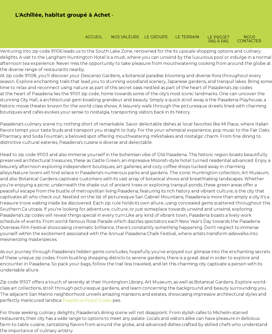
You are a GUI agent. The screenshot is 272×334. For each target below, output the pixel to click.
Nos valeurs (125, 37)
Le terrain (187, 37)
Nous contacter (249, 39)
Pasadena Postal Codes (87, 300)
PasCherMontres (29, 20)
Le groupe (156, 37)
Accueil (94, 37)
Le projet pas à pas (218, 39)
